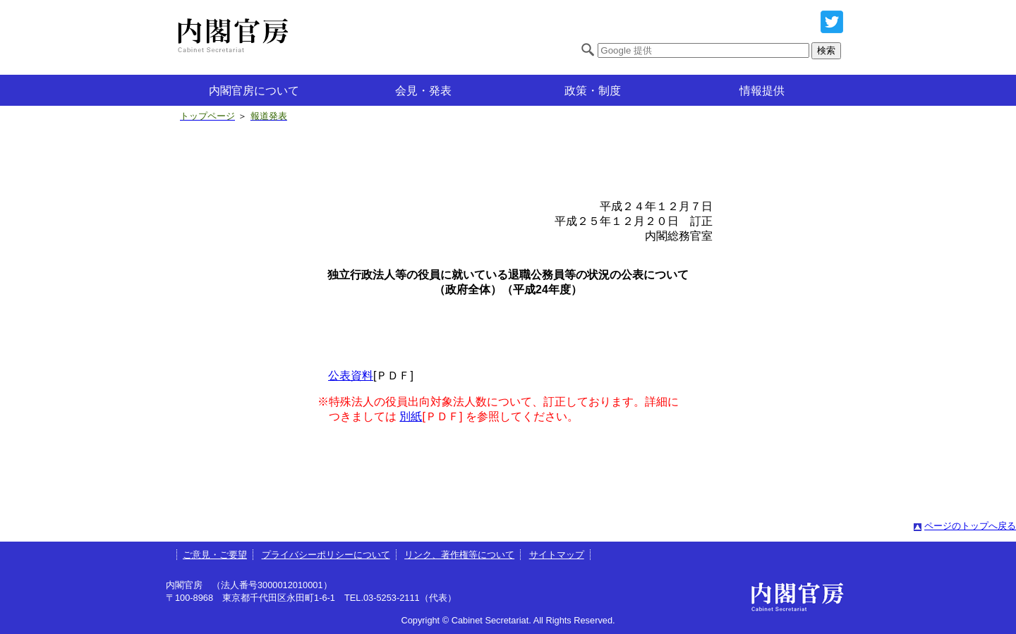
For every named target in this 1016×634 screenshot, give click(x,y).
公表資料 (350, 376)
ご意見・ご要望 (215, 554)
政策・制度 (592, 91)
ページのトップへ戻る (970, 525)
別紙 (410, 416)
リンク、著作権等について (459, 554)
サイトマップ (556, 554)
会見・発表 (423, 91)
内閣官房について (254, 91)
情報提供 (762, 91)
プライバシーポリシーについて (326, 554)
